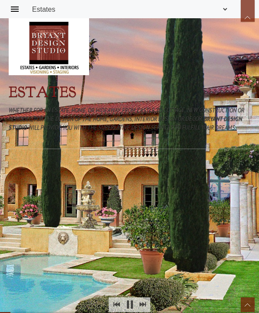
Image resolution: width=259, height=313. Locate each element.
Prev (116, 304)
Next (142, 304)
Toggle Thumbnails (248, 304)
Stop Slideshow (129, 305)
